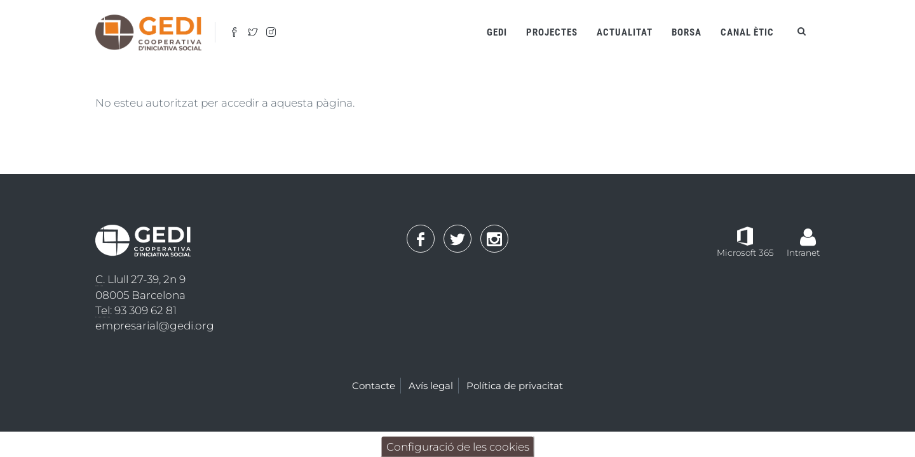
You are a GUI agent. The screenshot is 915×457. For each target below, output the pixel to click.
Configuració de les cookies (457, 446)
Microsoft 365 (745, 253)
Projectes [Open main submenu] (552, 32)
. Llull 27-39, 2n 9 (140, 279)
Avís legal (431, 386)
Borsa (687, 32)
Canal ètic (747, 32)
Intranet (803, 253)
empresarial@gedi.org (154, 325)
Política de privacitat (514, 386)
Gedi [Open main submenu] (497, 32)
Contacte (373, 386)
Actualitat (625, 32)
